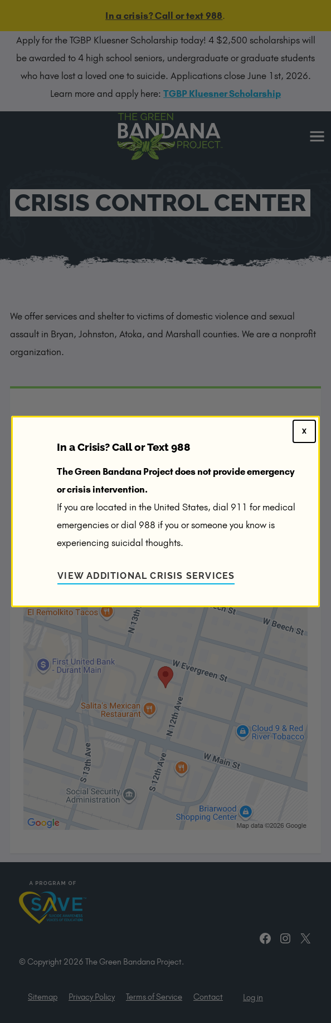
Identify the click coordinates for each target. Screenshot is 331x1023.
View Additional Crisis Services (146, 575)
